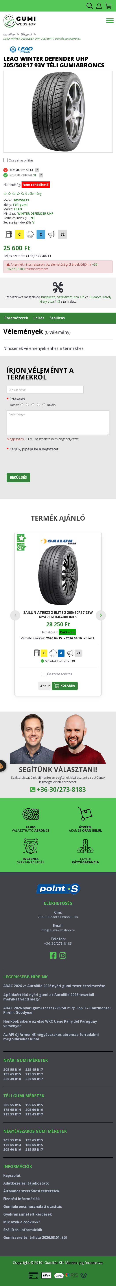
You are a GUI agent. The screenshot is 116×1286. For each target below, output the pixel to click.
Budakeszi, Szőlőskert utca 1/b (62, 297)
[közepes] (32, 404)
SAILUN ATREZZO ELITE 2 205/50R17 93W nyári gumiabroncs (58, 614)
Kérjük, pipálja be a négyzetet (33, 449)
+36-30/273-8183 (61, 789)
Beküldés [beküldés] (18, 477)
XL (35, 175)
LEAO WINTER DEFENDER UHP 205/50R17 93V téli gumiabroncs (42, 38)
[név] (45, 389)
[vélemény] (58, 423)
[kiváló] (43, 404)
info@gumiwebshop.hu (58, 930)
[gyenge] (27, 404)
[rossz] (21, 404)
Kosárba (64, 685)
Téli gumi (26, 34)
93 (33, 218)
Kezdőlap (9, 34)
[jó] (38, 404)
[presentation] (40, 461)
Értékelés (17, 399)
